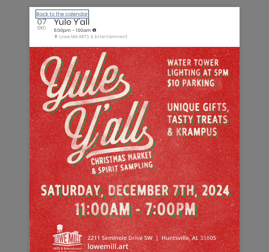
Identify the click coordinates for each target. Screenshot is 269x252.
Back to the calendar (62, 14)
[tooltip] (94, 30)
